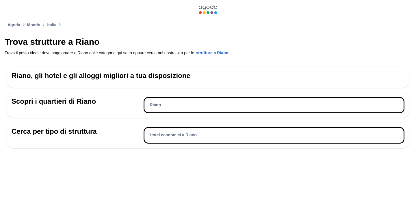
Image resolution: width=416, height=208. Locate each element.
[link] (208, 9)
